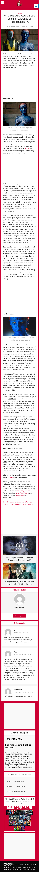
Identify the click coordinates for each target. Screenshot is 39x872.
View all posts (19, 616)
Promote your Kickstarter (15, 781)
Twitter (11, 477)
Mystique (21, 502)
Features (19, 13)
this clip (27, 148)
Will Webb (21, 26)
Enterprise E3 (20, 495)
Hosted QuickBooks (22, 493)
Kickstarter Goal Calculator (16, 786)
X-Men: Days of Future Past (25, 504)
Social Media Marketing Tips (16, 791)
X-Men (12, 504)
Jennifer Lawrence (10, 502)
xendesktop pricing (23, 491)
